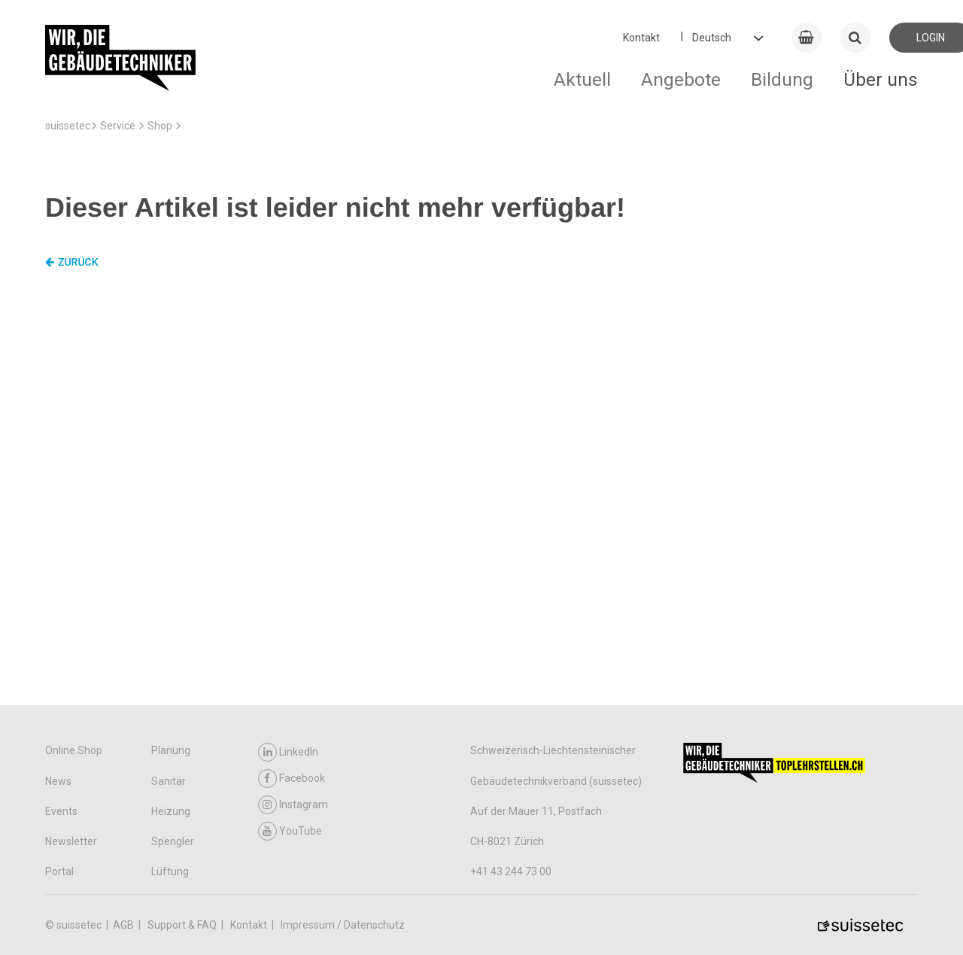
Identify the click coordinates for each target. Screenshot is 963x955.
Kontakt (641, 38)
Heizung (170, 811)
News (58, 781)
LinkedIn (288, 752)
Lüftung (170, 871)
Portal (59, 871)
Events (61, 811)
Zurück (72, 263)
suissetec (67, 126)
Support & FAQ (183, 925)
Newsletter (71, 841)
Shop (159, 126)
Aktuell (582, 79)
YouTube (290, 831)
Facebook (291, 778)
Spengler (172, 841)
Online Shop (73, 750)
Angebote (681, 79)
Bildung (782, 79)
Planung (170, 750)
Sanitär (168, 781)
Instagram (293, 804)
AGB (124, 925)
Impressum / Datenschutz (343, 925)
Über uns (880, 79)
